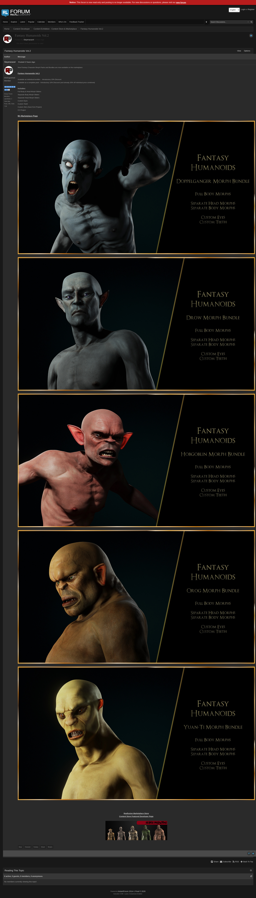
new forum (181, 2)
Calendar (41, 21)
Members (51, 21)
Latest (23, 21)
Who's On (62, 21)
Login (243, 9)
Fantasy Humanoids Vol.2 (92, 29)
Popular (31, 21)
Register (251, 9)
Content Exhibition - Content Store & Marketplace (55, 29)
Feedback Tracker (76, 21)
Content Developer (21, 29)
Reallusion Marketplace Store (136, 813)
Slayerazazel (29, 40)
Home (5, 21)
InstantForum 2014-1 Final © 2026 (131, 891)
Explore (14, 21)
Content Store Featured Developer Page (136, 816)
